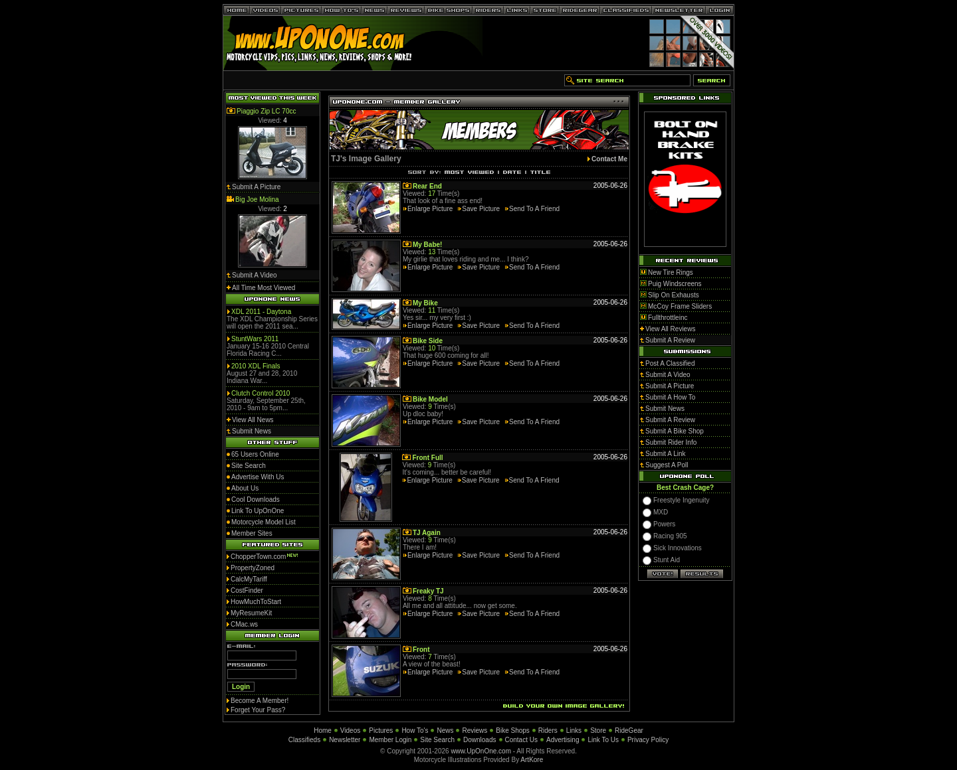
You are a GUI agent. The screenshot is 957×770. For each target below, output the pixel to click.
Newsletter (344, 739)
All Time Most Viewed (263, 287)
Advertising (562, 739)
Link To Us (603, 739)
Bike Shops (513, 730)
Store (598, 730)
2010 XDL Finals (255, 366)
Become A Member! (259, 700)
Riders (548, 730)
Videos (350, 730)
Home (323, 730)
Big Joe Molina (257, 199)
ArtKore (531, 759)
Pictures (381, 730)
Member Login (390, 739)
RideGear (629, 730)
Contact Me (609, 159)
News (445, 730)
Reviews (474, 730)
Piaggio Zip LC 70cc (266, 111)
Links (574, 730)
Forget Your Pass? (258, 710)
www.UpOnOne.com (481, 751)
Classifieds (304, 739)
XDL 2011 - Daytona (261, 311)
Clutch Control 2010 (260, 393)
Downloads (479, 739)
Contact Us (521, 739)
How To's (414, 730)
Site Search (437, 739)
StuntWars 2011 (254, 339)
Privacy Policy (648, 739)
